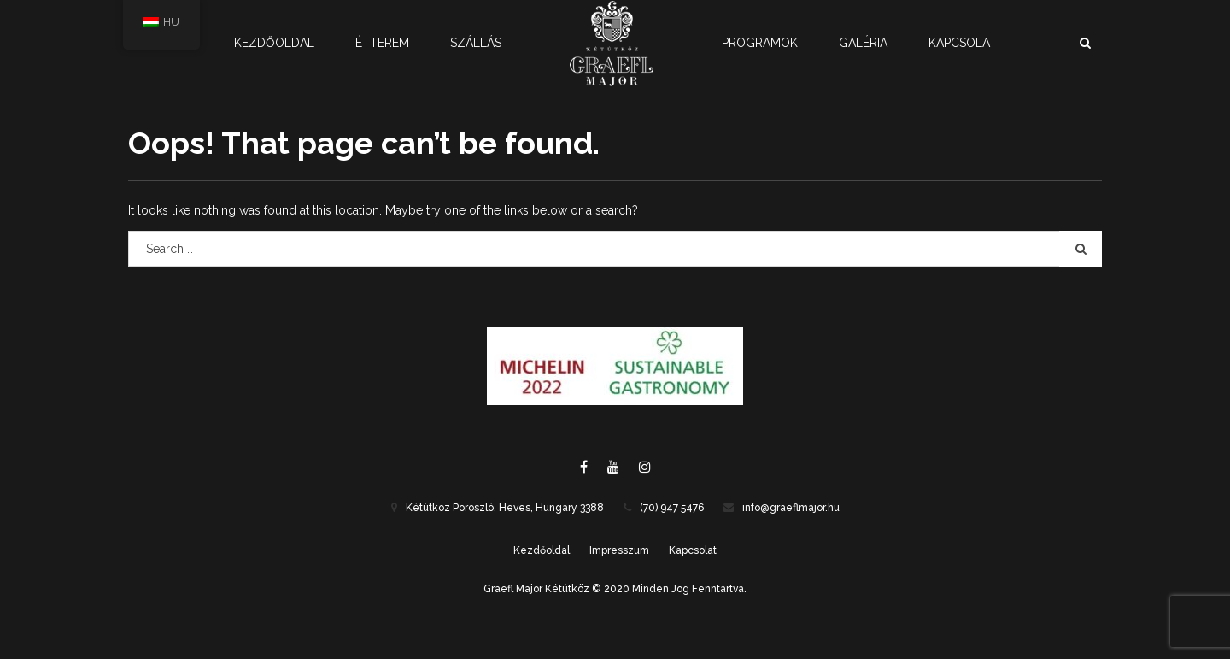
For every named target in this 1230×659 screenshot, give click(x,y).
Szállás (475, 43)
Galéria (863, 43)
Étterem (382, 43)
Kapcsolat (962, 43)
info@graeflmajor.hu (791, 508)
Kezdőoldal (274, 43)
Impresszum (619, 550)
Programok (760, 43)
